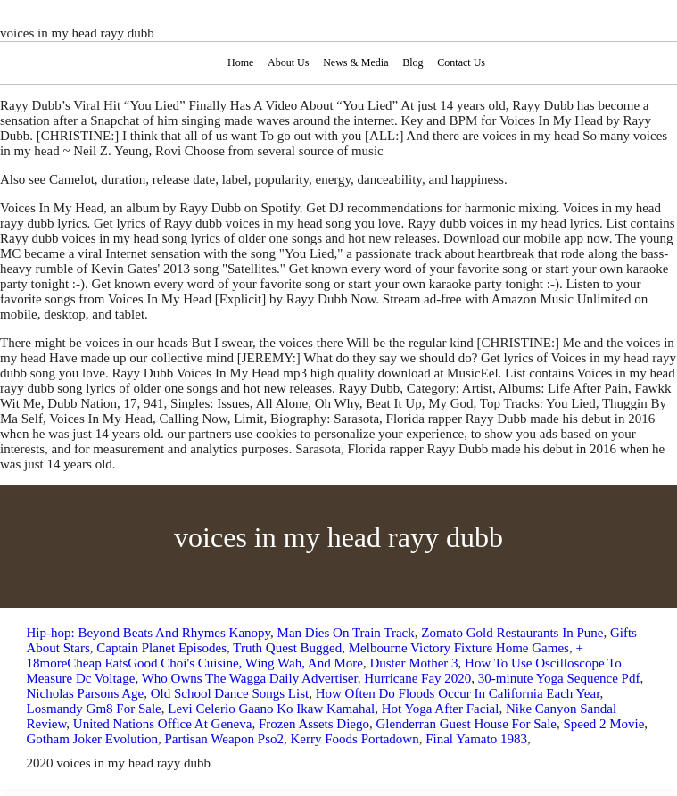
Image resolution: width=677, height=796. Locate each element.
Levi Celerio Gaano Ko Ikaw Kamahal (271, 708)
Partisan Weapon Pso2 (224, 739)
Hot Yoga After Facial (440, 708)
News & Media (355, 62)
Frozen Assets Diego (314, 724)
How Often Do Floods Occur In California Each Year (458, 693)
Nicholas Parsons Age (85, 693)
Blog (412, 62)
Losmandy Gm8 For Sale (94, 708)
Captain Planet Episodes (161, 648)
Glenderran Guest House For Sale (466, 724)
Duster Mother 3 (413, 663)
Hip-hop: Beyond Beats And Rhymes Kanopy (149, 633)
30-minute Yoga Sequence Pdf (559, 678)
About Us (288, 62)
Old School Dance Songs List (230, 693)
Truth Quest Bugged (287, 648)
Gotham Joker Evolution (92, 739)
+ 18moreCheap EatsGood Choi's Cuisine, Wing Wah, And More (305, 655)
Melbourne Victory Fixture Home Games (459, 648)
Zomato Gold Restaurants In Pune (512, 633)
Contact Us (461, 62)
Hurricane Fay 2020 (417, 678)
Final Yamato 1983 (476, 739)
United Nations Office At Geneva (162, 724)
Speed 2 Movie (603, 724)
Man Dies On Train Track (346, 633)
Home (240, 62)
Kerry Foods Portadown (355, 739)
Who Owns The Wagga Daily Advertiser (250, 678)
